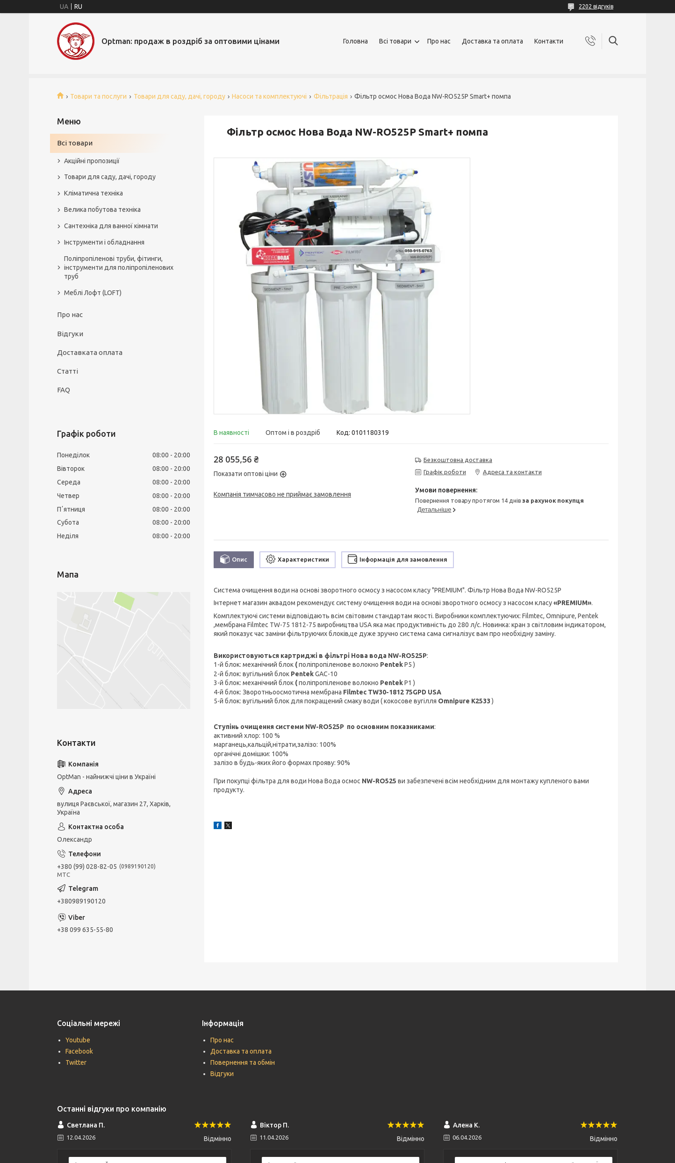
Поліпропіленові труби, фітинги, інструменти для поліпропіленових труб (118, 267)
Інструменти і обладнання (104, 242)
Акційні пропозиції (92, 161)
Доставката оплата (89, 352)
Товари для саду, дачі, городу (179, 96)
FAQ (63, 390)
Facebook (79, 1051)
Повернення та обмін (242, 1062)
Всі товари (395, 41)
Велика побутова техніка (102, 209)
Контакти (548, 41)
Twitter (75, 1062)
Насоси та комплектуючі (269, 96)
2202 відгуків (596, 6)
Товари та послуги (98, 96)
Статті (67, 371)
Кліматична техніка (93, 193)
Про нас (439, 41)
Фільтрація (331, 96)
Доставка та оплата (492, 41)
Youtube (77, 1040)
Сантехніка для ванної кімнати (111, 226)
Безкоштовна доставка (458, 459)
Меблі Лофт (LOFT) (93, 292)
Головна (355, 41)
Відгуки (70, 334)
